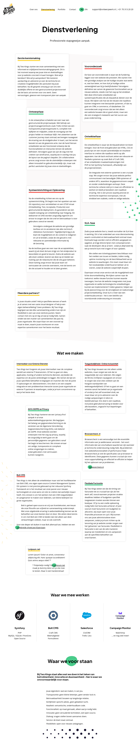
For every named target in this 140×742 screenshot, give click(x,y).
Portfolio (64, 9)
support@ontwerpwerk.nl (106, 9)
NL (84, 9)
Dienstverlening (50, 9)
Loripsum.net (59, 565)
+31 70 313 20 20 (126, 9)
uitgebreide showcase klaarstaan (31, 527)
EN (89, 9)
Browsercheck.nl (96, 467)
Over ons (36, 9)
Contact (75, 9)
